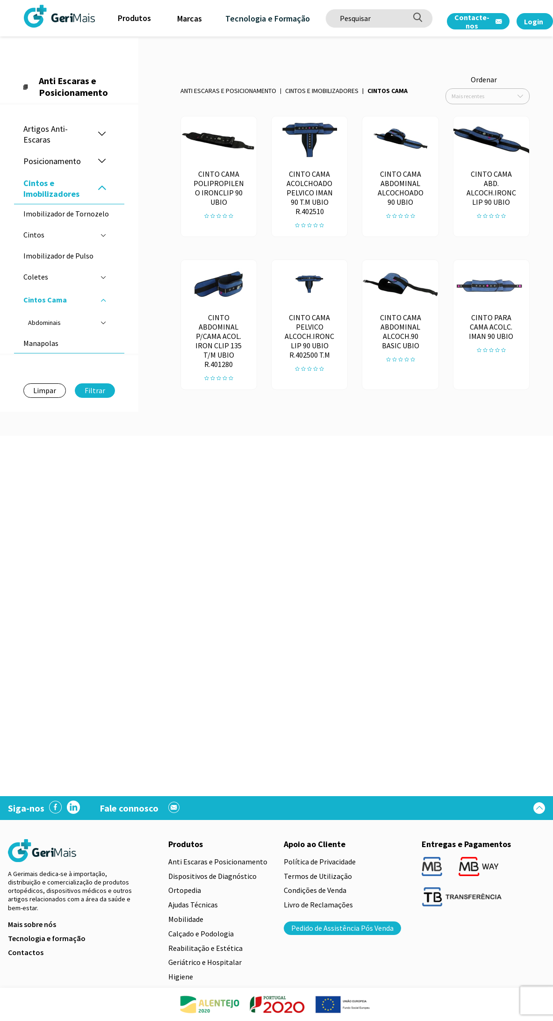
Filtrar (95, 390)
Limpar (44, 390)
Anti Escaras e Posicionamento (228, 90)
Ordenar (484, 79)
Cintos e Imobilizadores (322, 90)
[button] (102, 134)
